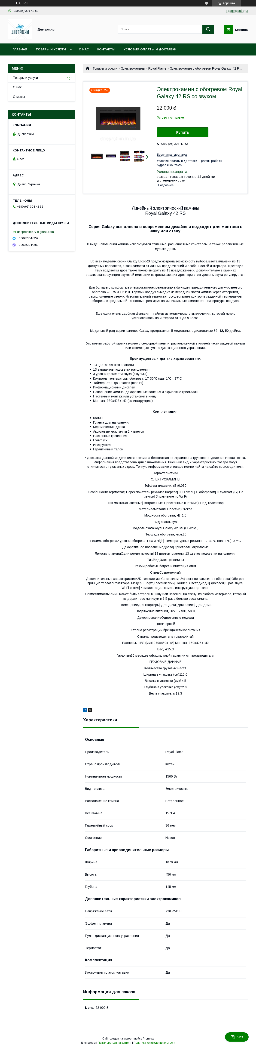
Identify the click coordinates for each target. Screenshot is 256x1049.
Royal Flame (157, 68)
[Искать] (208, 29)
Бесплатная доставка (172, 154)
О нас (84, 49)
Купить (182, 132)
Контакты (106, 49)
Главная (19, 49)
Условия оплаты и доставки (150, 49)
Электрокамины (133, 68)
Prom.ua (148, 1038)
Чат (237, 1037)
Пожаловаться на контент (114, 1042)
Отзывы (19, 96)
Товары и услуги (51, 49)
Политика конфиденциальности (154, 1042)
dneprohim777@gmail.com (35, 232)
